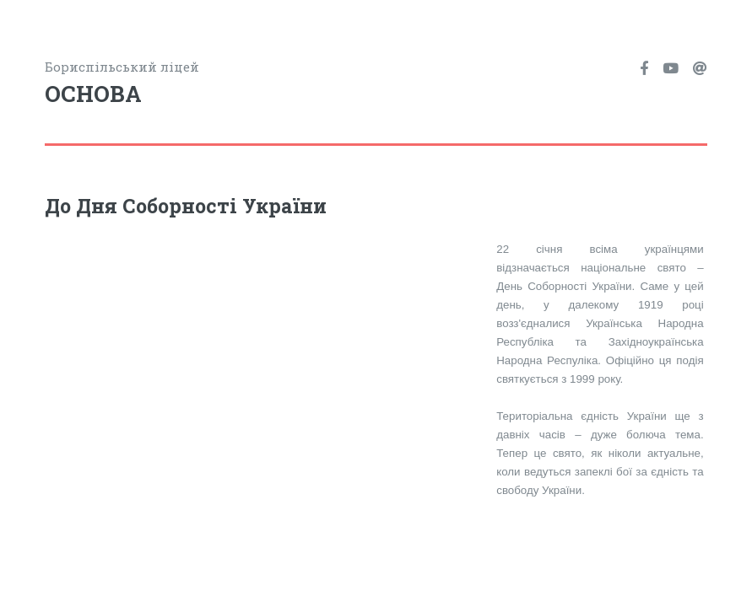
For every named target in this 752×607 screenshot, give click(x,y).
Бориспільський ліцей (210, 84)
